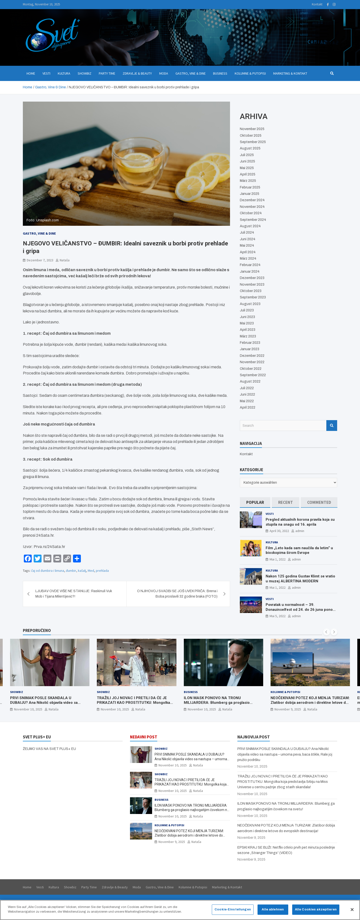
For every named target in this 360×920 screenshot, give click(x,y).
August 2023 (250, 304)
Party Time (107, 73)
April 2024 (248, 252)
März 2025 (248, 181)
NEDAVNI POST (143, 737)
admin (299, 531)
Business (220, 73)
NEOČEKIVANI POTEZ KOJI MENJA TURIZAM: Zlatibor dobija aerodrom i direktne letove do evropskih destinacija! (310, 703)
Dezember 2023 (252, 278)
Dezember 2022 (252, 356)
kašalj (82, 570)
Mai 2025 (247, 168)
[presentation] (326, 631)
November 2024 (252, 207)
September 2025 (253, 142)
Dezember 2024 (252, 200)
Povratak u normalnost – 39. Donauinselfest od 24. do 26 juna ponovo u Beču (301, 609)
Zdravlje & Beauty (137, 73)
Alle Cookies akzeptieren (316, 913)
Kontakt (317, 4)
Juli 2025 (247, 155)
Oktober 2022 (250, 369)
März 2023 (248, 336)
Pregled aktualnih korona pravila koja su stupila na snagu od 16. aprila (300, 522)
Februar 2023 (250, 343)
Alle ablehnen (273, 913)
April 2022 (247, 407)
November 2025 (252, 129)
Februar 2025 (250, 187)
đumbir (71, 570)
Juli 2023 (247, 310)
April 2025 (247, 174)
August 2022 (250, 381)
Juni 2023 (247, 317)
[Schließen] (352, 913)
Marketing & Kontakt (290, 73)
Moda (163, 73)
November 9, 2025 (287, 709)
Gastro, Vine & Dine (190, 73)
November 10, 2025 (28, 709)
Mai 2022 (247, 401)
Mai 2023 (247, 323)
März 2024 (248, 258)
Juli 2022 (247, 388)
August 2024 (250, 226)
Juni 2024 (247, 239)
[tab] (255, 502)
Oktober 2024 (251, 213)
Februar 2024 (250, 265)
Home (31, 73)
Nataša (65, 260)
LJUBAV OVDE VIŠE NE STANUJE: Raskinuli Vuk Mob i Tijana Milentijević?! (73, 593)
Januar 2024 (249, 271)
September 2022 (253, 375)
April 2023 (247, 330)
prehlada (102, 570)
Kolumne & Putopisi (250, 73)
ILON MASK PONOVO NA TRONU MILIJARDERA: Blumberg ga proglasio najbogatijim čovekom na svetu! (217, 703)
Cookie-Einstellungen (233, 913)
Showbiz (84, 73)
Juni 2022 (247, 394)
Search (331, 425)
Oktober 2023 (250, 291)
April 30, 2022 (279, 531)
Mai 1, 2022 (278, 559)
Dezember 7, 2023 (40, 260)
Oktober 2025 (250, 135)
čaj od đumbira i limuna (47, 570)
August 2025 (250, 148)
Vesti (46, 73)
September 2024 (253, 220)
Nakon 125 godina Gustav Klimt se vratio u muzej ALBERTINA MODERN (300, 578)
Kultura (64, 73)
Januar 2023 (249, 349)
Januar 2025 (249, 194)
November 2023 (252, 284)
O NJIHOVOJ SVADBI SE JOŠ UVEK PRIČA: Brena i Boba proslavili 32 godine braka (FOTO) (177, 593)
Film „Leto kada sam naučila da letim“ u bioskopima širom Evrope (299, 550)
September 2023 (253, 297)
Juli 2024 (247, 232)
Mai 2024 (247, 245)
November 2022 (252, 362)
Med (91, 570)
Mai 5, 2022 (278, 616)
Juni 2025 (247, 161)
